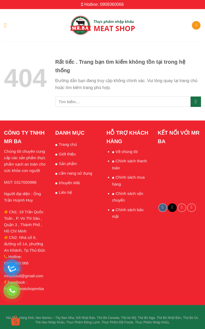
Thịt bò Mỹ (128, 318)
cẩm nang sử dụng (75, 173)
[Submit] (196, 102)
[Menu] (7, 25)
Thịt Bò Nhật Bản (169, 318)
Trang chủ (68, 144)
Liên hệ (65, 192)
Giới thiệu (67, 154)
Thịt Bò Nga (146, 318)
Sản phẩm (68, 163)
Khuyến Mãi (69, 182)
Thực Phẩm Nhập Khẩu (152, 322)
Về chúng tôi (127, 151)
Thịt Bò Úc (190, 318)
